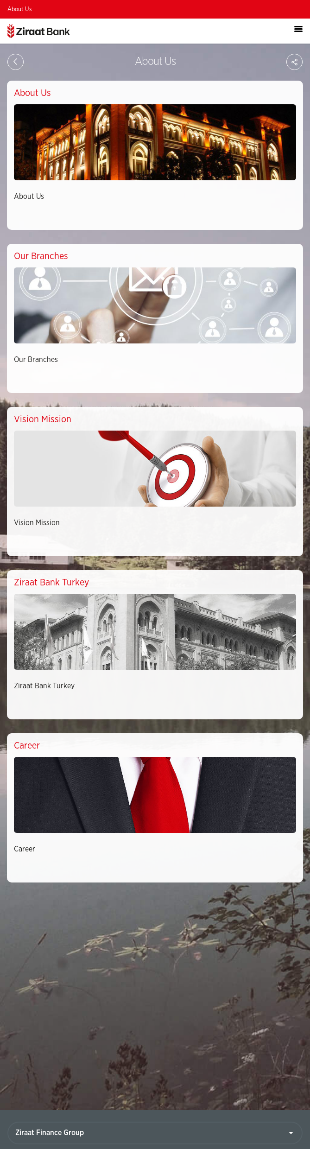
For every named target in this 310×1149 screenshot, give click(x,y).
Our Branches (36, 359)
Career (24, 849)
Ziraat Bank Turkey (44, 686)
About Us (19, 9)
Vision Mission (37, 523)
